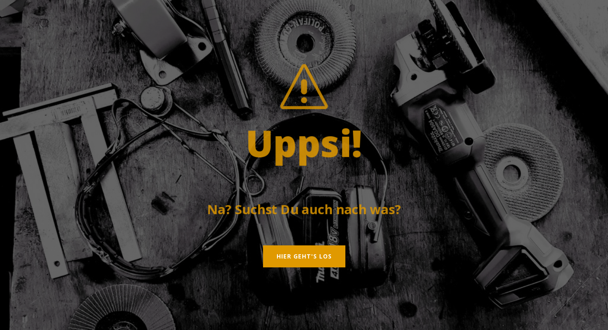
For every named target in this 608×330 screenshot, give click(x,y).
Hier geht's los (304, 256)
